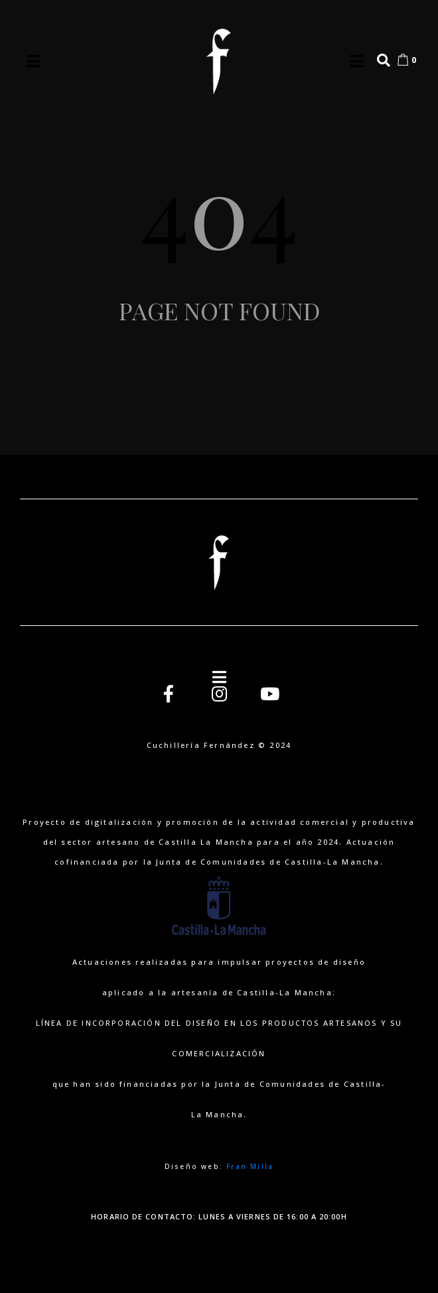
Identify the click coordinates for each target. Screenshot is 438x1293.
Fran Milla (249, 1166)
